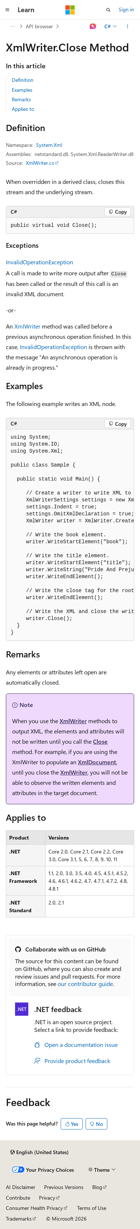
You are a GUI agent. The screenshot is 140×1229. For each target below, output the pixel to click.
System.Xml (49, 144)
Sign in (126, 9)
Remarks (21, 99)
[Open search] (108, 10)
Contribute (18, 1197)
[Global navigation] (7, 10)
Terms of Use (91, 1207)
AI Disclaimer (20, 1186)
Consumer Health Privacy (34, 1207)
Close (100, 741)
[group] (70, 535)
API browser (39, 26)
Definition (22, 79)
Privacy (47, 1197)
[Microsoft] (70, 10)
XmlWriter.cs (40, 162)
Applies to (23, 108)
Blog (97, 1186)
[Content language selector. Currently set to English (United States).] (39, 1152)
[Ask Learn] (93, 26)
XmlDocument (97, 762)
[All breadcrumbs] (12, 26)
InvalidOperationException (39, 262)
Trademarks (19, 1218)
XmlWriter (27, 326)
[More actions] (127, 26)
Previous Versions (63, 1186)
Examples (22, 89)
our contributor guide (85, 983)
